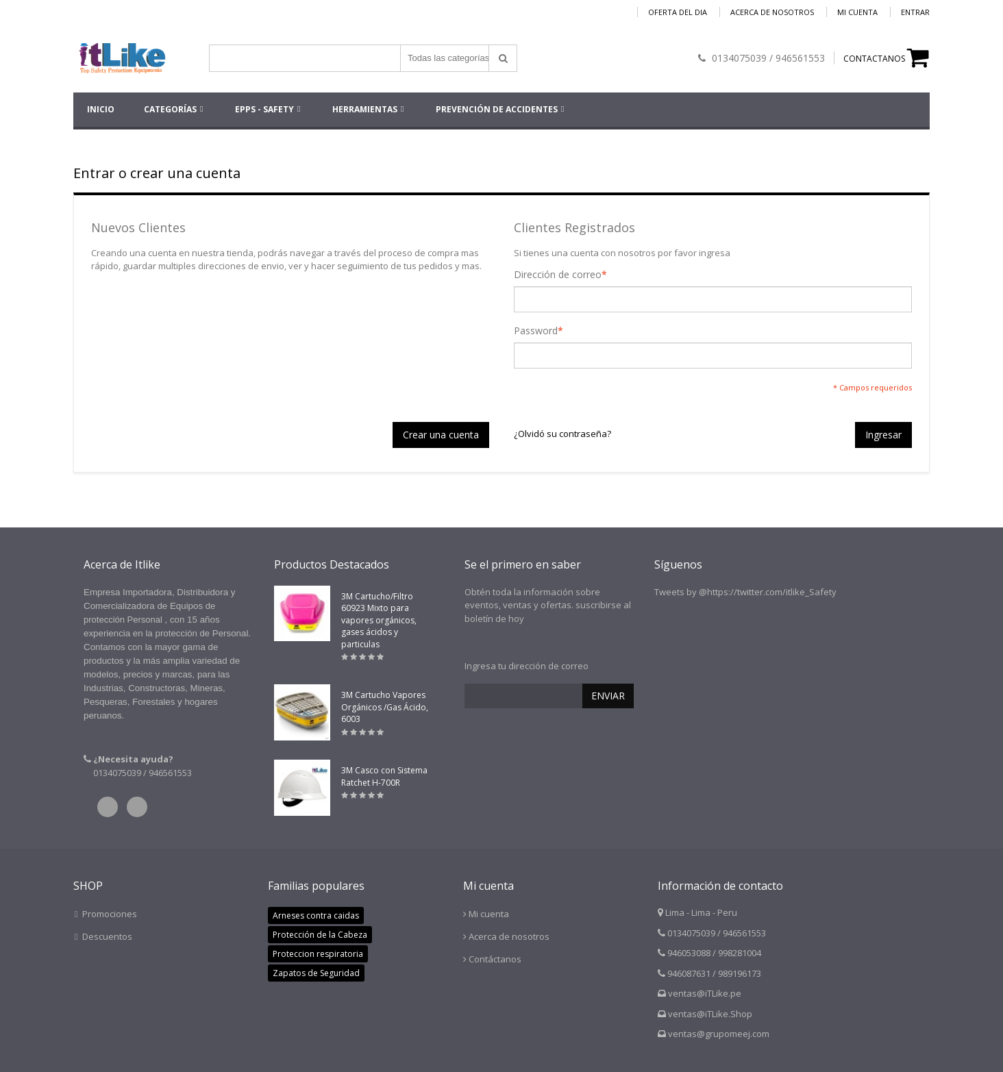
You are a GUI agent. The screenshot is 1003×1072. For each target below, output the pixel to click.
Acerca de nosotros (772, 12)
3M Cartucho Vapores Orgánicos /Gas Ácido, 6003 (384, 707)
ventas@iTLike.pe (704, 993)
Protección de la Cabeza (320, 934)
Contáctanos (495, 959)
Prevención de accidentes (497, 109)
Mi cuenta (857, 12)
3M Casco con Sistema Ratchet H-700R (384, 776)
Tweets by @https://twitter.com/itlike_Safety (745, 592)
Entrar (915, 12)
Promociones (109, 914)
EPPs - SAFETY (264, 109)
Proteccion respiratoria (318, 954)
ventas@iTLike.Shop (710, 1014)
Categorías (170, 109)
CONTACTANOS (874, 58)
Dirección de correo (558, 274)
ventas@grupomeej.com (718, 1033)
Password (536, 331)
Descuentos (107, 936)
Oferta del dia (677, 12)
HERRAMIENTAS (364, 109)
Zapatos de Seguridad (316, 973)
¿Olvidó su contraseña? (562, 433)
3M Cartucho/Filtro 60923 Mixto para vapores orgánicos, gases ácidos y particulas (379, 620)
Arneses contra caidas (316, 915)
